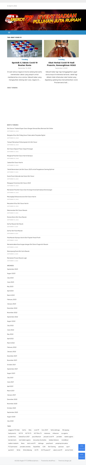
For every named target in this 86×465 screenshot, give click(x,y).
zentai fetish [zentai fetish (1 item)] (36, 450)
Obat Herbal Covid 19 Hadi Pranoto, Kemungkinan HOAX (61, 64)
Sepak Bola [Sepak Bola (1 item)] (11, 447)
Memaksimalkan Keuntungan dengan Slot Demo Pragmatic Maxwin (27, 244)
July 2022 (10, 326)
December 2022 (12, 308)
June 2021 (10, 382)
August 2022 (11, 321)
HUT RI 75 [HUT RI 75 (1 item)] (28, 433)
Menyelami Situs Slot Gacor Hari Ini (17, 204)
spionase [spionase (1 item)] (35, 447)
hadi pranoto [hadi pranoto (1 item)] (12, 433)
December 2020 (12, 399)
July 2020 (10, 421)
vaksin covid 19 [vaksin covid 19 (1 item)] (24, 450)
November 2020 (12, 404)
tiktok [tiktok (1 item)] (57, 447)
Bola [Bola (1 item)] (29, 430)
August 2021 (11, 373)
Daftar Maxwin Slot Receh (15, 224)
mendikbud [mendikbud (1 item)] (53, 440)
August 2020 (11, 417)
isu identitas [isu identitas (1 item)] (74, 433)
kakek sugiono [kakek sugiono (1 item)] (58, 437)
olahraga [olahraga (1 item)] (21, 443)
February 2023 (11, 300)
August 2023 (11, 274)
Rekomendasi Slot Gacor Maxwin (17, 210)
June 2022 (10, 330)
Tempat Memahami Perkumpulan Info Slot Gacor (22, 142)
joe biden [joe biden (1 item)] (48, 437)
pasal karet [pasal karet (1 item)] (30, 443)
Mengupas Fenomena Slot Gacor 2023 (18, 183)
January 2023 (11, 304)
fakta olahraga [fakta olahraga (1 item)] (54, 430)
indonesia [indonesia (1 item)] (47, 433)
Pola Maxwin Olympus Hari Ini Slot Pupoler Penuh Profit (23, 238)
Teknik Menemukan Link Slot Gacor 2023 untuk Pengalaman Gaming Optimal (30, 169)
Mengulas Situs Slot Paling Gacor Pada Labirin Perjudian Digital (26, 135)
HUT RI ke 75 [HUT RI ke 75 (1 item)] (37, 433)
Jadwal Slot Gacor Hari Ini (14, 163)
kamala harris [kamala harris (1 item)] (69, 437)
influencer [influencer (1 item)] (55, 433)
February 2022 (11, 347)
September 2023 (12, 269)
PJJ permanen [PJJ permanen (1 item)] (55, 443)
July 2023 (10, 278)
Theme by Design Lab (64, 461)
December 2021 (12, 356)
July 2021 (10, 378)
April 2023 (10, 291)
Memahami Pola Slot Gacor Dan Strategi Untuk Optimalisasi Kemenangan (29, 190)
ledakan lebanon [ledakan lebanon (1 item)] (43, 440)
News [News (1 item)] (74, 440)
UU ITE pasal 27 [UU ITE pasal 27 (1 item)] (12, 450)
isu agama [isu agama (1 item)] (64, 433)
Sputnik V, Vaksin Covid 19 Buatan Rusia (24, 64)
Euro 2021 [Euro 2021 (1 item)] (44, 430)
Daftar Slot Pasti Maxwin (14, 231)
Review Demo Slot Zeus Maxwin (16, 217)
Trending (24, 60)
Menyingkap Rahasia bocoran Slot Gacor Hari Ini (21, 197)
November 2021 (12, 360)
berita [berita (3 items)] (24, 430)
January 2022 (11, 352)
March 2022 (10, 343)
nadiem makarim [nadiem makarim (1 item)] (65, 440)
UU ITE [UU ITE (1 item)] (75, 447)
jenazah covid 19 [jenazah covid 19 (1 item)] (38, 437)
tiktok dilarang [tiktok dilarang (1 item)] (66, 447)
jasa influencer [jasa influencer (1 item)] (25, 437)
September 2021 (12, 369)
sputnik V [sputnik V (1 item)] (50, 447)
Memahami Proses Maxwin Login (16, 258)
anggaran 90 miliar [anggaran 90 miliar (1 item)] (13, 430)
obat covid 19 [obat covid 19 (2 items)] (12, 443)
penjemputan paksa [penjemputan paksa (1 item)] (42, 443)
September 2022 (12, 317)
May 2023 (10, 287)
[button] (9, 32)
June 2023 (10, 282)
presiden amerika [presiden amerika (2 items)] (68, 443)
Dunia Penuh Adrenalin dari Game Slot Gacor (20, 176)
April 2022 (10, 339)
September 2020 (12, 412)
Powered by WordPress (48, 461)
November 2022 (12, 313)
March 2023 (10, 295)
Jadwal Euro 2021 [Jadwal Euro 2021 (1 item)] (13, 437)
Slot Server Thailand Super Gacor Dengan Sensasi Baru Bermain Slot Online (30, 129)
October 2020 (11, 408)
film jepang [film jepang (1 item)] (65, 430)
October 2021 (11, 365)
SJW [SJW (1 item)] (18, 447)
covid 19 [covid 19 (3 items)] (36, 430)
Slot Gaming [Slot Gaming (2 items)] (26, 447)
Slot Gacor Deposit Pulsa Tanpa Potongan (20, 149)
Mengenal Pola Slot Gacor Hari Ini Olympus (19, 156)
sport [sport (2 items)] (42, 447)
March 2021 (10, 391)
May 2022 (10, 334)
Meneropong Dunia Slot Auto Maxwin (18, 251)
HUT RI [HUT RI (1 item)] (20, 433)
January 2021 (11, 395)
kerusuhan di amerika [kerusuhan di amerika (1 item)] (28, 440)
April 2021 (10, 386)
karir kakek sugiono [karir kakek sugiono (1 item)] (13, 440)
